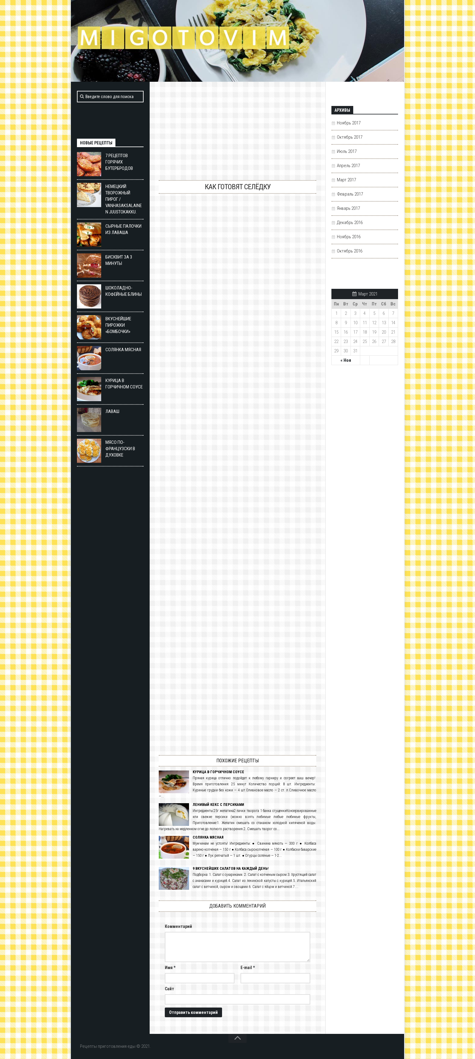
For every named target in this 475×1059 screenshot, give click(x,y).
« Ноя (345, 360)
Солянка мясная (208, 837)
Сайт (169, 988)
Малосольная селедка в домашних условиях (237, 426)
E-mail (248, 967)
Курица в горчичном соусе (218, 772)
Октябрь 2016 (349, 251)
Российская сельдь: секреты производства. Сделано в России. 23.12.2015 (237, 611)
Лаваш (112, 411)
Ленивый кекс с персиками (218, 805)
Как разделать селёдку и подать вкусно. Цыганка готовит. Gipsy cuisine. (237, 241)
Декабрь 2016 (350, 222)
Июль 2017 (347, 151)
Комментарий (178, 926)
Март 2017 (346, 180)
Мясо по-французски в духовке (120, 449)
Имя (170, 967)
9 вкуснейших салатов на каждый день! (230, 868)
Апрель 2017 (348, 165)
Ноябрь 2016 (348, 236)
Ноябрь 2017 (348, 123)
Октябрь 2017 (349, 137)
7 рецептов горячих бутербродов (119, 162)
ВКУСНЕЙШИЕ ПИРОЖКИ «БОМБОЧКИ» (118, 325)
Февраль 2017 (350, 194)
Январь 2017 (348, 208)
